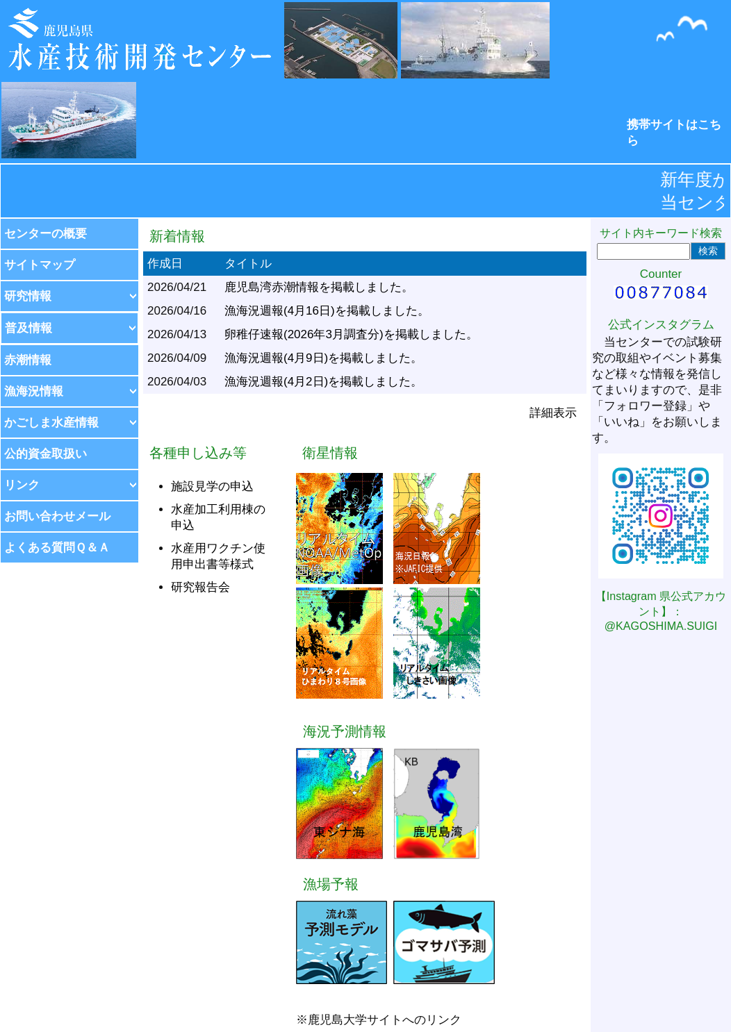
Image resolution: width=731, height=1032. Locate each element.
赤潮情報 (27, 360)
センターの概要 (45, 233)
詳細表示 (553, 412)
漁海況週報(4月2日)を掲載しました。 (323, 381)
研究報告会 (200, 587)
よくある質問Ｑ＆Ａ (57, 547)
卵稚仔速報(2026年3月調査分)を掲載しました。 (351, 334)
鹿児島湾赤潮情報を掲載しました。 (318, 287)
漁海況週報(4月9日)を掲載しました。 (323, 358)
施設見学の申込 (212, 486)
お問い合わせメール (57, 516)
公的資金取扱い (45, 453)
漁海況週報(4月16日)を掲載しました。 (326, 310)
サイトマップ (39, 265)
